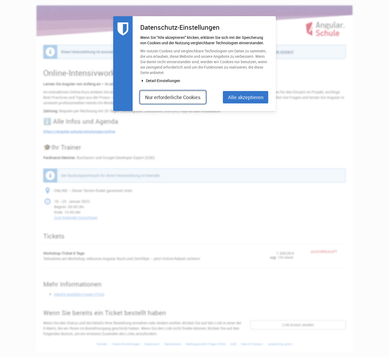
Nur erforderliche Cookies (172, 97)
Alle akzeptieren (245, 97)
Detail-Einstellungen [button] (160, 80)
